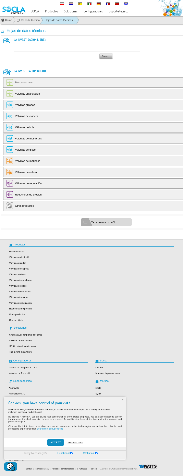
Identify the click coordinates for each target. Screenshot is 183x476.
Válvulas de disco (18, 286)
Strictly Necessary (33, 453)
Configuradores (93, 11)
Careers (93, 469)
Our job (99, 367)
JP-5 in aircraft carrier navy (22, 346)
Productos (51, 11)
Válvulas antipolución (19, 257)
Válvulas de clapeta (18, 268)
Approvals (14, 388)
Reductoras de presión (20, 308)
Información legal (42, 469)
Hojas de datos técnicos (59, 20)
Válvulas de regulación (20, 303)
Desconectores (16, 251)
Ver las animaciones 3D (99, 222)
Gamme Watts (16, 320)
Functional (63, 453)
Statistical (89, 453)
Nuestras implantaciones (107, 373)
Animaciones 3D (17, 393)
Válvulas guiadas (17, 263)
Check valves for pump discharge (25, 335)
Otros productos (17, 314)
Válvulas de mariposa (19, 291)
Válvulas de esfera (18, 297)
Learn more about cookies (50, 428)
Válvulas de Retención (20, 373)
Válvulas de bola (17, 274)
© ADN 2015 (82, 469)
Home (8, 20)
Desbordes (100, 399)
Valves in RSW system (20, 340)
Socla (98, 388)
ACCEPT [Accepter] (55, 442)
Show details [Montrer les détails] (75, 443)
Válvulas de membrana (20, 280)
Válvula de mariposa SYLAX (23, 367)
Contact (29, 469)
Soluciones (70, 11)
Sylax (98, 393)
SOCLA (35, 11)
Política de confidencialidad (63, 469)
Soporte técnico (119, 11)
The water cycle (17, 459)
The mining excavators (20, 352)
